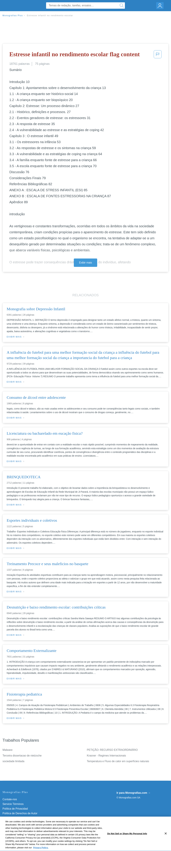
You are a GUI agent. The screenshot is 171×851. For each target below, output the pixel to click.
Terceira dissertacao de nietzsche (22, 755)
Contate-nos (10, 799)
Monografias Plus (13, 15)
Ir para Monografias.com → (134, 792)
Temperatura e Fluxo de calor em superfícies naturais (118, 761)
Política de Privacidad (15, 808)
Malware (8, 749)
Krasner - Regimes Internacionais (106, 755)
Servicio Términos (13, 804)
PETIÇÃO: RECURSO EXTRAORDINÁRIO (112, 749)
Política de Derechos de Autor (20, 813)
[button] (158, 55)
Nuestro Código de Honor (17, 822)
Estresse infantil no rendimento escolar (50, 15)
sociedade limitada (13, 761)
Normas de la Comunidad (17, 818)
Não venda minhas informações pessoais (27, 827)
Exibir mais (85, 262)
